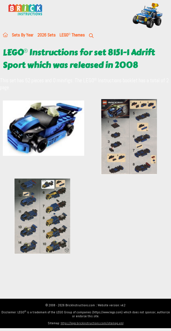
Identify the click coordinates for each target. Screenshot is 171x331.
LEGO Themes (72, 35)
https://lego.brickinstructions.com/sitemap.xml (92, 323)
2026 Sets (46, 35)
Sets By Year (22, 35)
